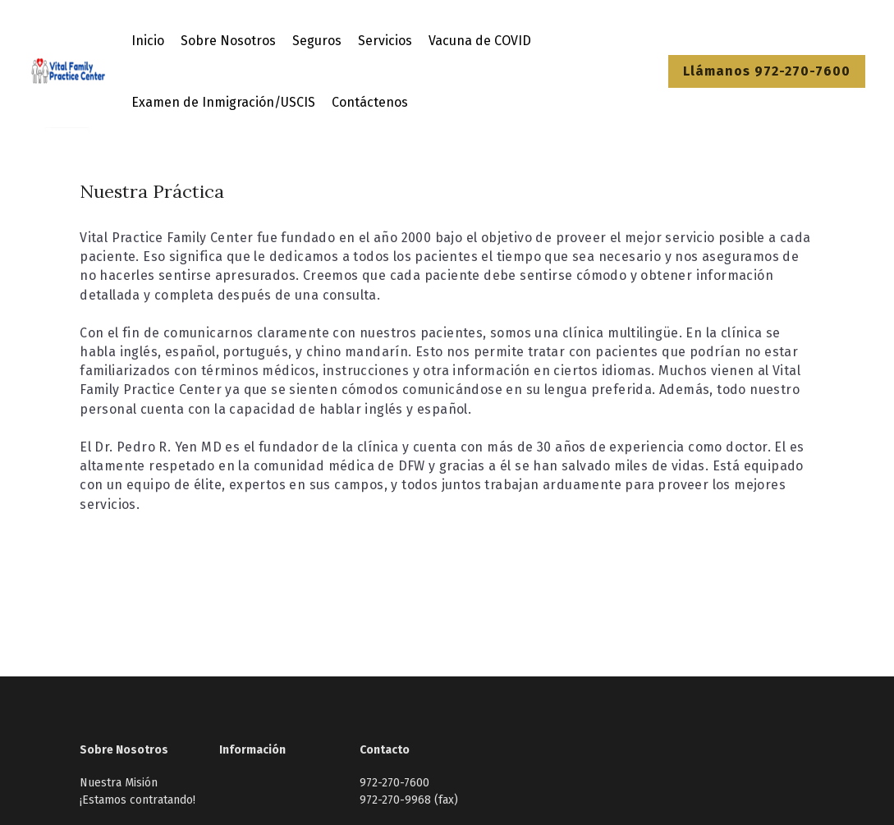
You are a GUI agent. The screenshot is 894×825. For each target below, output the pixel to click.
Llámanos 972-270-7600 (766, 71)
